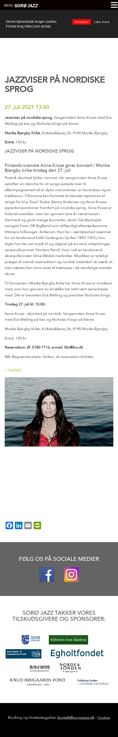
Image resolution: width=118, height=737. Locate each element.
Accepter (82, 22)
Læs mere (102, 22)
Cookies (104, 717)
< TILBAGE (13, 370)
